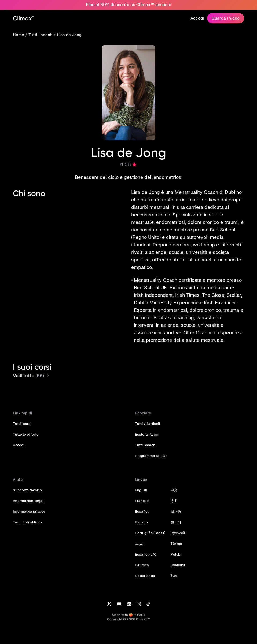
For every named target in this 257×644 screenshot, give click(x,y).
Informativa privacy (28, 504)
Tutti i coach (39, 34)
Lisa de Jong (67, 34)
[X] (109, 596)
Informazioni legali (28, 493)
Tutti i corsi (22, 416)
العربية (140, 536)
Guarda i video (226, 18)
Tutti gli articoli (147, 416)
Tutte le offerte (25, 427)
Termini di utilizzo (27, 514)
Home (18, 34)
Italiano (141, 514)
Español (141, 504)
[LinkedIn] (129, 596)
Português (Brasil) (149, 525)
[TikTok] (148, 596)
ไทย (172, 568)
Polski (174, 547)
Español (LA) (145, 547)
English (141, 482)
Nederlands (144, 568)
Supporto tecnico (27, 482)
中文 (172, 482)
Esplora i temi (146, 427)
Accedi (198, 18)
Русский (176, 525)
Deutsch (142, 557)
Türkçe (174, 536)
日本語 (174, 504)
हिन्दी (172, 493)
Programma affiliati (150, 448)
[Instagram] (139, 596)
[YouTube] (119, 596)
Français (142, 493)
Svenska (176, 557)
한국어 (174, 514)
